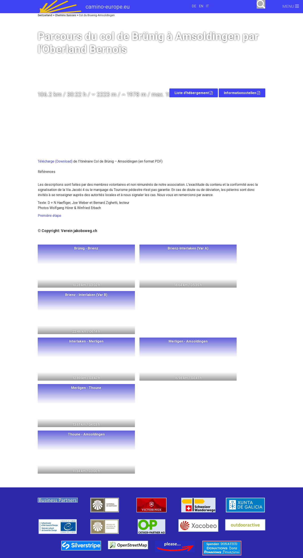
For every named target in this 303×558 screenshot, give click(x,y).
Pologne (96, 482)
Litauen (93, 490)
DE (194, 6)
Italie (133, 498)
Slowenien (120, 514)
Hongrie (120, 482)
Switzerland (69, 482)
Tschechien (67, 514)
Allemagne (118, 490)
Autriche (112, 498)
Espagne (92, 506)
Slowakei (94, 514)
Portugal (116, 506)
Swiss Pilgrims (93, 522)
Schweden (58, 498)
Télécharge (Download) (55, 161)
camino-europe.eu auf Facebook (209, 498)
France (68, 506)
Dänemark (86, 498)
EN (201, 6)
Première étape (49, 216)
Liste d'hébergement (194, 93)
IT (207, 6)
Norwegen (68, 490)
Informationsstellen (242, 93)
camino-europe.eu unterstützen (210, 484)
